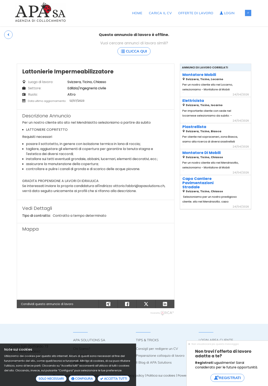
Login (227, 13)
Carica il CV (160, 13)
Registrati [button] (227, 377)
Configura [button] (82, 379)
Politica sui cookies (161, 375)
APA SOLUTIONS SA (89, 340)
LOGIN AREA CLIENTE (216, 340)
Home (137, 13)
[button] (8, 35)
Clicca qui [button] (134, 51)
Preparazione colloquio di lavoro (160, 355)
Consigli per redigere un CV (157, 348)
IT (248, 12)
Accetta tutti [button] (113, 379)
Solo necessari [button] (51, 379)
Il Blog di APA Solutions (154, 362)
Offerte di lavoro (195, 13)
